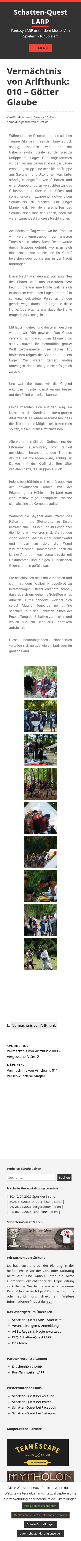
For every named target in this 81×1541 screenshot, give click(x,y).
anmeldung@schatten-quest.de (27, 122)
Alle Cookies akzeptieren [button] (40, 1506)
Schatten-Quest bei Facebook (34, 1407)
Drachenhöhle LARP (27, 1366)
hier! (49, 1301)
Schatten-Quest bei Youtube (33, 1396)
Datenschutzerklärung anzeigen (40, 1533)
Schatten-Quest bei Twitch (31, 1402)
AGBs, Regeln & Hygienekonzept (36, 1331)
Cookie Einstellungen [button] (40, 1524)
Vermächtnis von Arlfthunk (34, 1025)
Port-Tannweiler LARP (28, 1372)
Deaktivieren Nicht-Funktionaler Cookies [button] (40, 1515)
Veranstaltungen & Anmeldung (35, 1325)
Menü (40, 48)
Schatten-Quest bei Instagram (34, 1413)
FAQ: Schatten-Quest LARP (32, 1337)
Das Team (19, 1343)
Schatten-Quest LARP (40, 16)
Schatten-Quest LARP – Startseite (37, 1320)
